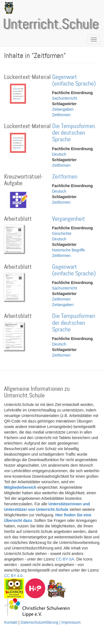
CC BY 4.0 (13, 575)
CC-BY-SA (65, 559)
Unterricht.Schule (51, 24)
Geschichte (62, 233)
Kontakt (10, 622)
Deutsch (59, 154)
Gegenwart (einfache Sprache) (74, 80)
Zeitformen (61, 115)
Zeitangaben (63, 109)
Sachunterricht (64, 98)
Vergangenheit (68, 219)
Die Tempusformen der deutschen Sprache (73, 133)
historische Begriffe (68, 250)
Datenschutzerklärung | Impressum (51, 622)
